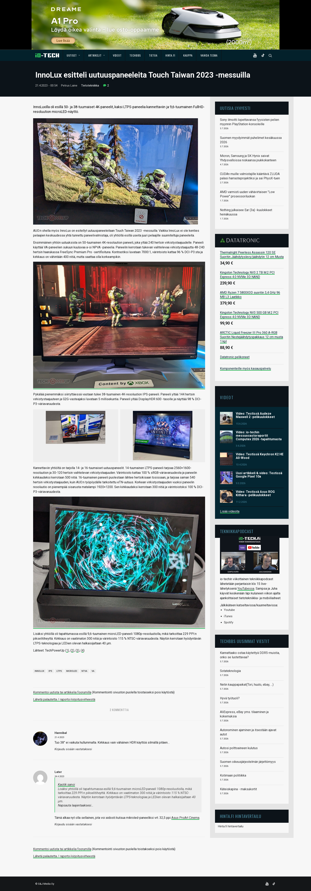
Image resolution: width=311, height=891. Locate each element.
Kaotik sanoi (66, 784)
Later (58, 772)
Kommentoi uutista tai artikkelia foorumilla (62, 692)
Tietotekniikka (90, 85)
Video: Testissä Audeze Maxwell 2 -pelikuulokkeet (255, 415)
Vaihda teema (209, 55)
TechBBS (135, 55)
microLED (71, 671)
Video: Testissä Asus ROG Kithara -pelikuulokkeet (255, 493)
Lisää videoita (229, 511)
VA (93, 671)
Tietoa (153, 55)
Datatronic (241, 240)
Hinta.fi (170, 55)
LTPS (59, 671)
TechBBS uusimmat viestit (245, 641)
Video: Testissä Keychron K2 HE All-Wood (259, 456)
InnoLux (39, 671)
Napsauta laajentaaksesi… (75, 805)
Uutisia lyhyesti (235, 108)
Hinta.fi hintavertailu (230, 826)
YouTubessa (245, 588)
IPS (50, 671)
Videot (117, 55)
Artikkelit (96, 55)
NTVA (84, 671)
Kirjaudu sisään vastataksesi (73, 749)
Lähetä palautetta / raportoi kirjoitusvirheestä (64, 699)
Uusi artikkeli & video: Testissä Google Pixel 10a (259, 474)
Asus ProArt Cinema (185, 817)
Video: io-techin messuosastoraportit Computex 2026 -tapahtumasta (259, 435)
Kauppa (187, 55)
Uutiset (73, 55)
